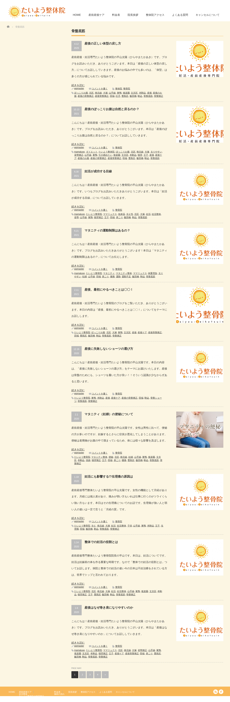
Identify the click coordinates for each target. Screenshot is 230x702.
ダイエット (91, 151)
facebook (221, 691)
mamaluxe (79, 151)
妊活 (148, 214)
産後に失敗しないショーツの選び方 (109, 348)
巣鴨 (119, 92)
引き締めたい (105, 155)
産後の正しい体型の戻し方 (103, 43)
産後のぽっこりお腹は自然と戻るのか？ (112, 109)
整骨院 (126, 88)
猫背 (140, 155)
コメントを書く (100, 88)
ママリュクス (110, 214)
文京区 (134, 92)
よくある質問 (180, 14)
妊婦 (84, 276)
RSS (215, 691)
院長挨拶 (133, 14)
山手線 (112, 92)
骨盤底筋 (148, 96)
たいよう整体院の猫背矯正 (31, 696)
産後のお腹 (83, 158)
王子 (146, 155)
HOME (77, 14)
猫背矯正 (98, 217)
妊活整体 (156, 214)
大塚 (105, 92)
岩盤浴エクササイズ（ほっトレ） (34, 698)
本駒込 (142, 92)
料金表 (116, 14)
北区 (91, 92)
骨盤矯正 (158, 96)
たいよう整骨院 (94, 214)
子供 (129, 525)
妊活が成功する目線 (98, 171)
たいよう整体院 (107, 151)
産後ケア (142, 332)
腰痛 (112, 276)
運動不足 (126, 276)
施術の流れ (59, 694)
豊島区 (125, 96)
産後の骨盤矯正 (86, 96)
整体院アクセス (155, 14)
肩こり (119, 217)
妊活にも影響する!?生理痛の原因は (109, 476)
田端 (112, 96)
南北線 (98, 92)
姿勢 (76, 217)
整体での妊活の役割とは (101, 542)
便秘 (111, 457)
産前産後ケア (96, 14)
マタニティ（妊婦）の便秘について (109, 414)
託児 (118, 96)
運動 (118, 276)
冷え (93, 525)
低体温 (121, 214)
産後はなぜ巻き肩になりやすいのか (109, 607)
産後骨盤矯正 (102, 96)
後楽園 (126, 92)
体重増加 (152, 273)
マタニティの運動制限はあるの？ (107, 230)
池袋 (88, 460)
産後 (149, 92)
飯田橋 (133, 96)
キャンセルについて (208, 14)
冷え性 (129, 214)
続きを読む (78, 85)
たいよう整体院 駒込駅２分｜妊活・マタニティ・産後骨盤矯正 (190, 699)
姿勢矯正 (78, 155)
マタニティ (109, 273)
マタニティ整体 (124, 273)
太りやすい (156, 151)
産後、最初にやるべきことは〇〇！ (109, 289)
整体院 (118, 88)
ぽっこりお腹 (81, 92)
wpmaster (79, 88)
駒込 (140, 96)
